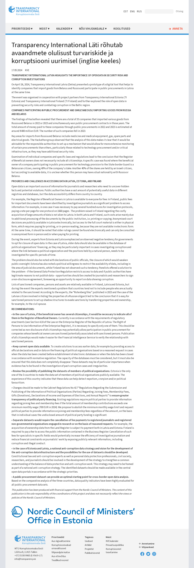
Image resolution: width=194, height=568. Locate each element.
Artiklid (88, 544)
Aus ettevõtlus (59, 556)
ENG (131, 11)
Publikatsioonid (92, 552)
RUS (138, 11)
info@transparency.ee (26, 558)
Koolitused (122, 28)
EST (125, 11)
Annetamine (148, 543)
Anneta (177, 28)
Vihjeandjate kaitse (61, 552)
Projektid (89, 548)
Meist (44, 28)
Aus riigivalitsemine (61, 540)
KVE (28, 70)
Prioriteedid (21, 28)
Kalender (64, 28)
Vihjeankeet (148, 547)
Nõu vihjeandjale (92, 28)
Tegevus (89, 537)
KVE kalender (112, 540)
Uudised (89, 540)
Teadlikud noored (60, 560)
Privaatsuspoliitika (115, 544)
